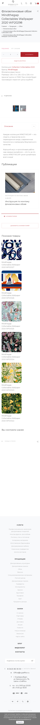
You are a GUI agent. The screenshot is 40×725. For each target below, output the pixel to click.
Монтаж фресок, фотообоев (20, 534)
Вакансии (20, 633)
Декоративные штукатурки (20, 563)
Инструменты (20, 587)
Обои (20, 569)
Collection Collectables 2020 (23, 67)
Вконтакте (12, 701)
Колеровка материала (20, 540)
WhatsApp (28, 701)
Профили (20, 596)
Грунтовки (20, 593)
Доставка (20, 622)
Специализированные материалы (20, 575)
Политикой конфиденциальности (20, 719)
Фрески (20, 572)
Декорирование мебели (20, 546)
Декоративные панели (20, 581)
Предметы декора (20, 601)
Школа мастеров (20, 552)
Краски (20, 590)
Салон (20, 609)
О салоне (20, 613)
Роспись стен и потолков (20, 537)
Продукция (20, 559)
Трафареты (20, 584)
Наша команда (20, 630)
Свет (20, 599)
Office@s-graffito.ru (21, 673)
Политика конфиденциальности (20, 710)
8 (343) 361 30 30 (14, 669)
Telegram (17, 701)
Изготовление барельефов (20, 543)
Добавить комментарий (20, 269)
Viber (22, 701)
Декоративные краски (20, 566)
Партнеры (20, 616)
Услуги (20, 525)
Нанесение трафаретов (20, 549)
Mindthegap (13, 70)
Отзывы (20, 619)
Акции (20, 625)
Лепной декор (20, 578)
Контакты (20, 652)
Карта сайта (20, 636)
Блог (20, 643)
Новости (20, 627)
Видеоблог (20, 648)
